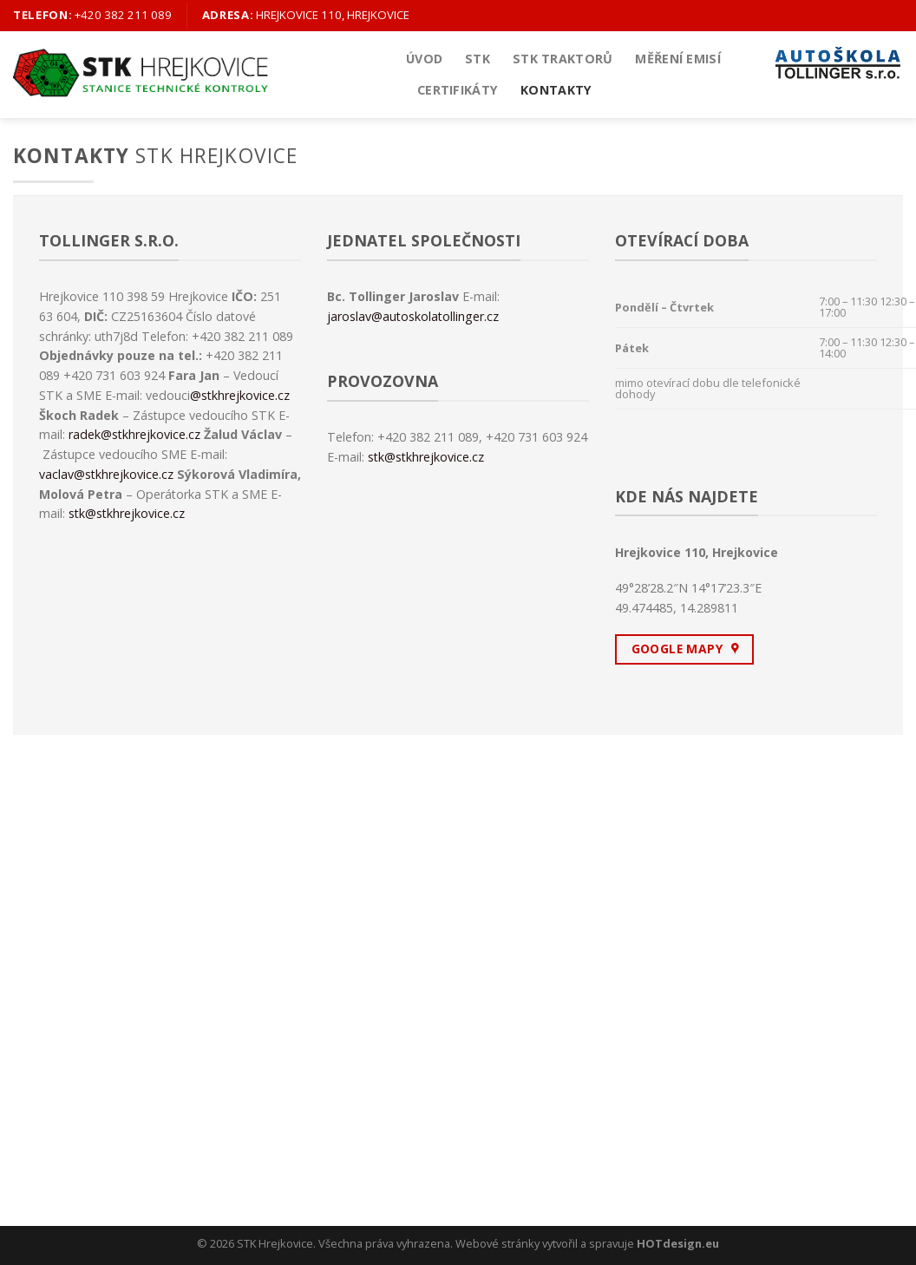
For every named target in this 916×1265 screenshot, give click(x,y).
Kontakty (556, 90)
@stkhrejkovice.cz (240, 395)
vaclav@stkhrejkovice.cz (106, 474)
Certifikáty (457, 90)
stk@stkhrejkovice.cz (127, 513)
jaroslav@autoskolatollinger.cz (413, 316)
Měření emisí (677, 58)
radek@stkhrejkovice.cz (134, 434)
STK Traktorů (562, 58)
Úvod (424, 58)
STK (477, 58)
